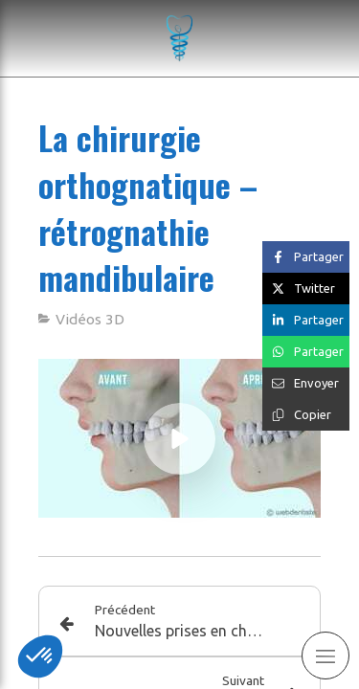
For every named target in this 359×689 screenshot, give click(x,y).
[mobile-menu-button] (325, 655)
